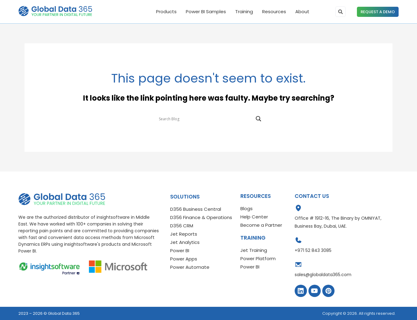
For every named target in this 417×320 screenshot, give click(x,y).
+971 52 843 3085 (313, 250)
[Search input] (206, 118)
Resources (274, 11)
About (302, 11)
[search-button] (340, 11)
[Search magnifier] (258, 118)
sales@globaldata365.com (323, 275)
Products (166, 11)
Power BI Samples (206, 11)
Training (244, 11)
